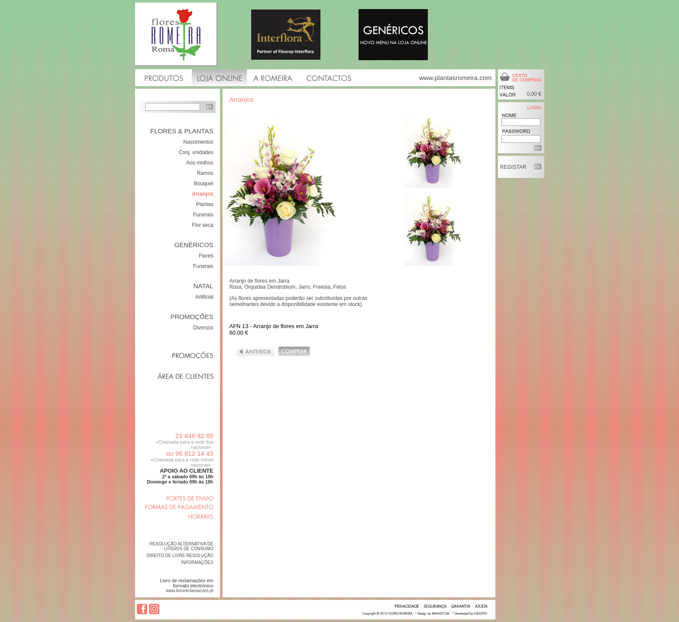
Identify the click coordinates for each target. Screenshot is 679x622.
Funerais (203, 215)
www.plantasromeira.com (455, 77)
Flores (206, 256)
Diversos (203, 328)
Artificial (204, 297)
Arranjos (202, 194)
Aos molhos (199, 163)
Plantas (204, 204)
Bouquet (203, 183)
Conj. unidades (196, 152)
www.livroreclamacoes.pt (189, 590)
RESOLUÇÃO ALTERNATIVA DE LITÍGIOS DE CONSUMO (181, 546)
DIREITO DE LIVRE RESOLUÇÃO (179, 555)
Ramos (205, 173)
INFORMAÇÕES (197, 562)
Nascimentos (198, 142)
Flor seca (202, 225)
